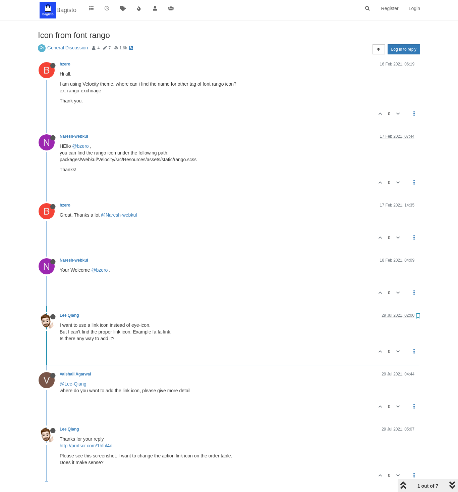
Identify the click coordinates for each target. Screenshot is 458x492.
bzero (65, 64)
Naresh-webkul (74, 136)
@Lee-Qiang (73, 384)
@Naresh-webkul (119, 215)
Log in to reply (403, 49)
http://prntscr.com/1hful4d (86, 445)
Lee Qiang (69, 315)
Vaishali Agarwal (75, 374)
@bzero (80, 146)
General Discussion (67, 47)
